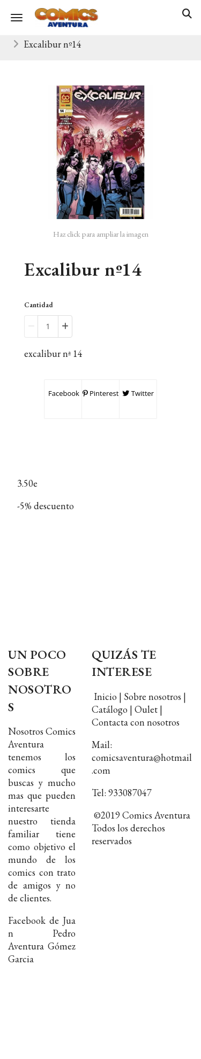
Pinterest (101, 393)
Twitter (138, 393)
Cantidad (38, 304)
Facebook (63, 393)
